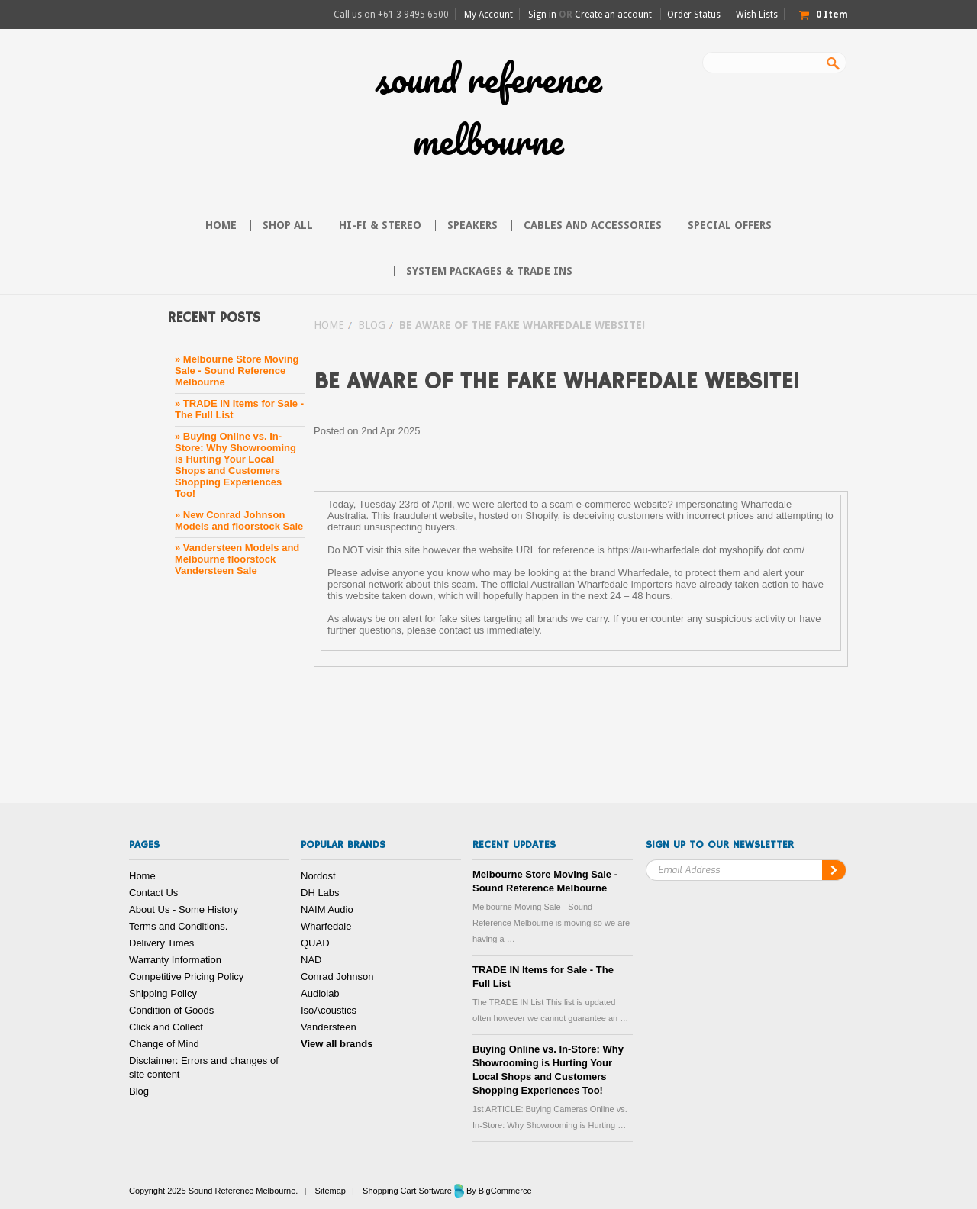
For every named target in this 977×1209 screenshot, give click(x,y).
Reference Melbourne (489, 109)
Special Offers (730, 225)
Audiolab (320, 993)
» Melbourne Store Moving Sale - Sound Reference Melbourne (237, 370)
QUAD (315, 943)
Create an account (613, 14)
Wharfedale (326, 926)
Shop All (288, 225)
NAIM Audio (327, 909)
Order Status (694, 14)
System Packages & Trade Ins (489, 271)
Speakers (472, 225)
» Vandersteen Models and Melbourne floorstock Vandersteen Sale (237, 559)
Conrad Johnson (337, 976)
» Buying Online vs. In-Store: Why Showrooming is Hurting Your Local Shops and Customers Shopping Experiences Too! (235, 464)
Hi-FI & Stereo (380, 225)
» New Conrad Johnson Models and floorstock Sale (239, 520)
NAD (311, 960)
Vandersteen (328, 1027)
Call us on (391, 14)
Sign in (542, 14)
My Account (488, 14)
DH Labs (320, 892)
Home (329, 325)
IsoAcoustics (328, 1010)
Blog (371, 325)
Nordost (318, 876)
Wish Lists (757, 14)
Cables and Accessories (593, 225)
